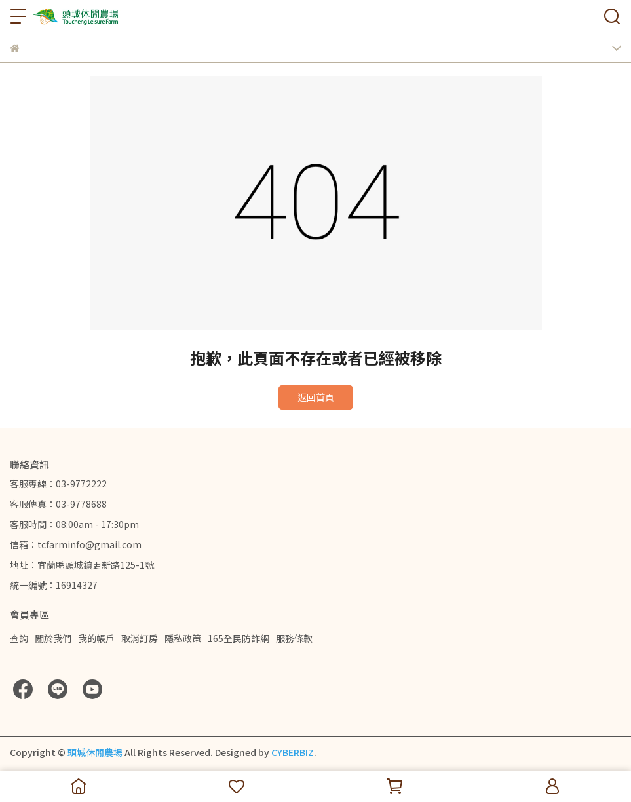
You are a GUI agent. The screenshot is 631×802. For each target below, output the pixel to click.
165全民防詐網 (238, 638)
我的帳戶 (96, 638)
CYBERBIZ (292, 752)
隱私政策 (182, 638)
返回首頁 (315, 397)
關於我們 (53, 638)
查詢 (19, 638)
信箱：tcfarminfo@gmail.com (76, 544)
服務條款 (294, 638)
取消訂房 (139, 638)
